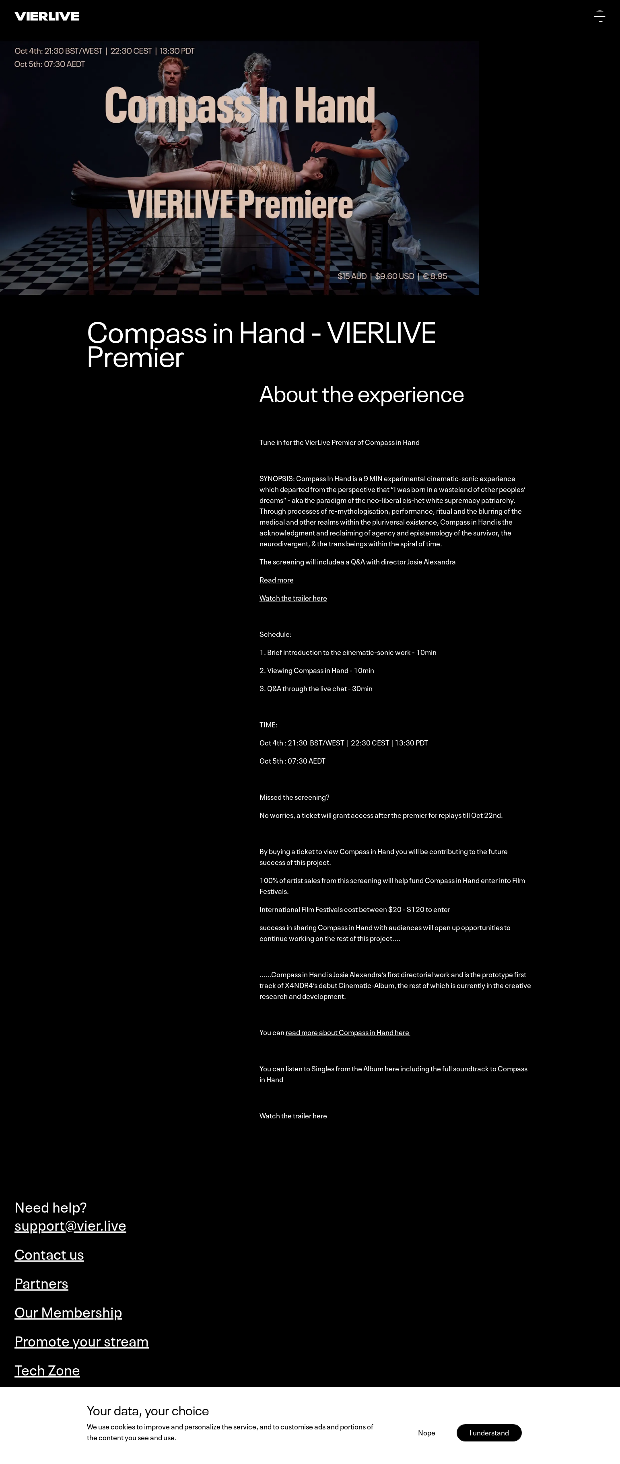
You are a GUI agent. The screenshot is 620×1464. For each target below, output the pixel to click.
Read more (277, 579)
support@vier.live (70, 1224)
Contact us (49, 1253)
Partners (41, 1282)
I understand (489, 1432)
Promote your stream (81, 1339)
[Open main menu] (600, 16)
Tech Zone (47, 1368)
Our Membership (68, 1310)
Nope (426, 1432)
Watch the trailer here (293, 597)
